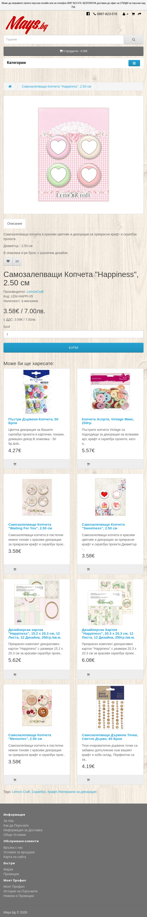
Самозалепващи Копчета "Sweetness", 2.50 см (103, 526)
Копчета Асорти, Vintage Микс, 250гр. (108, 421)
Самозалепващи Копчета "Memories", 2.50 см (29, 737)
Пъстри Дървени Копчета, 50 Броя (33, 421)
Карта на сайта (14, 857)
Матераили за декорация (78, 792)
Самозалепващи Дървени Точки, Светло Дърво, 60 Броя (110, 737)
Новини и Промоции (18, 896)
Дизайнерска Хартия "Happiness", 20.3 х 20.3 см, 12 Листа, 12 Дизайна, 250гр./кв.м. (108, 633)
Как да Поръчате (16, 825)
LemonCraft (35, 292)
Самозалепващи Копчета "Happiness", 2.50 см (56, 86)
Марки (8, 869)
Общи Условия (14, 835)
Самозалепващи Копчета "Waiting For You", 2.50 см (30, 526)
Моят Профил (14, 886)
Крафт (52, 792)
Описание (14, 223)
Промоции (11, 874)
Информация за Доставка (22, 830)
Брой (6, 326)
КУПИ (73, 348)
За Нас (8, 821)
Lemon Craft (21, 792)
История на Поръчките (20, 891)
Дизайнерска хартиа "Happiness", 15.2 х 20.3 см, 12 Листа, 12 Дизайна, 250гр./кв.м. (34, 633)
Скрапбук (39, 792)
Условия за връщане (19, 852)
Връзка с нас (13, 847)
